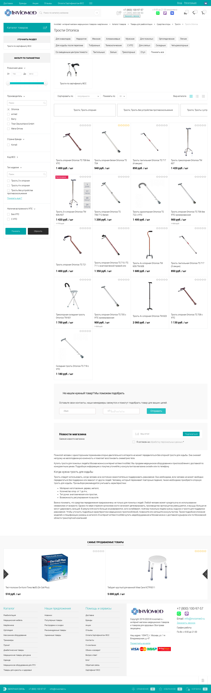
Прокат (7, 645)
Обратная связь (92, 665)
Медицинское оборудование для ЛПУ (20, 665)
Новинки (48, 615)
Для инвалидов (63, 39)
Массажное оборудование (15, 635)
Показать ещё (14, 198)
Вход (179, 3)
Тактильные (99, 52)
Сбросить (38, 231)
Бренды (23, 3)
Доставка (8, 3)
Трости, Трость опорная (85, 110)
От (8, 74)
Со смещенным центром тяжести (71, 52)
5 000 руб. (65, 594)
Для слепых (144, 45)
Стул (143, 52)
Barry (13, 119)
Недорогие (81, 39)
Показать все (157, 52)
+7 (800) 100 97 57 (37, 689)
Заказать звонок (132, 16)
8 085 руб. (116, 594)
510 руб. (13, 594)
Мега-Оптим (17, 128)
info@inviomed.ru (194, 618)
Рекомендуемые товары (55, 630)
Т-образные (94, 45)
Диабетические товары (14, 650)
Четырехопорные (179, 45)
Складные (161, 45)
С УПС (14, 219)
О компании (91, 645)
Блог (88, 660)
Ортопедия (8, 630)
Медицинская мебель (13, 620)
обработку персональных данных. (166, 442)
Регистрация (190, 3)
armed (14, 114)
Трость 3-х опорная (20, 181)
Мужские (130, 39)
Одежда (7, 660)
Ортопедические (166, 39)
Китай (14, 145)
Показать (16, 231)
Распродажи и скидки (54, 625)
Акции (35, 3)
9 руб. (165, 594)
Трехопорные (128, 52)
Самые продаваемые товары (105, 542)
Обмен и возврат (93, 650)
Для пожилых (146, 39)
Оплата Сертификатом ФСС (71, 3)
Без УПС (15, 214)
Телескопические (114, 45)
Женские (96, 39)
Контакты (90, 640)
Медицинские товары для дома (17, 655)
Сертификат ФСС (93, 670)
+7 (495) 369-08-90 (133, 13)
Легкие (183, 39)
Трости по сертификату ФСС (19, 46)
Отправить (156, 411)
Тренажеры (9, 640)
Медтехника (9, 625)
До (24, 74)
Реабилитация (10, 615)
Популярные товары (53, 620)
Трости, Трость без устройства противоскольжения (148, 110)
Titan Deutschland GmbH (22, 124)
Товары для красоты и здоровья (18, 670)
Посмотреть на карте (140, 643)
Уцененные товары (53, 635)
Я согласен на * (160, 442)
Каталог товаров (27, 27)
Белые (113, 52)
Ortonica (15, 109)
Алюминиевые (113, 39)
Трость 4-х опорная (20, 185)
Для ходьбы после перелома (69, 45)
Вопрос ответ (91, 655)
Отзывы (48, 3)
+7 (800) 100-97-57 (133, 9)
